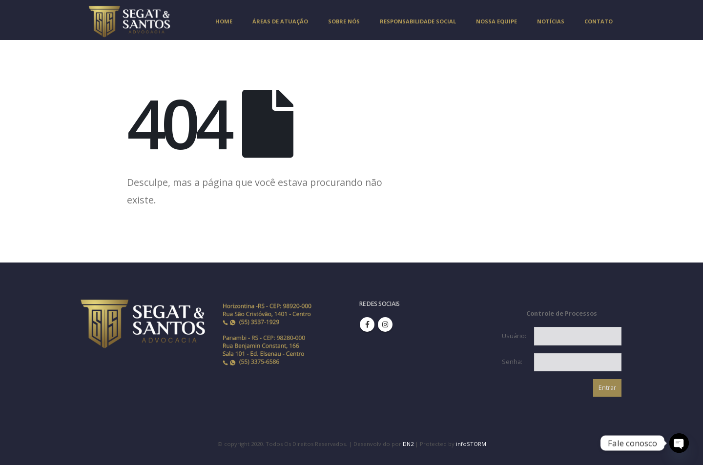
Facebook (367, 324)
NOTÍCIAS (550, 21)
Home (223, 21)
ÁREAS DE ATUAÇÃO (280, 21)
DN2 (408, 443)
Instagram (385, 324)
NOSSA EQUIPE (496, 21)
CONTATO (598, 21)
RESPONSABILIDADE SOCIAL (418, 21)
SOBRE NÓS (344, 21)
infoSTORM (471, 443)
